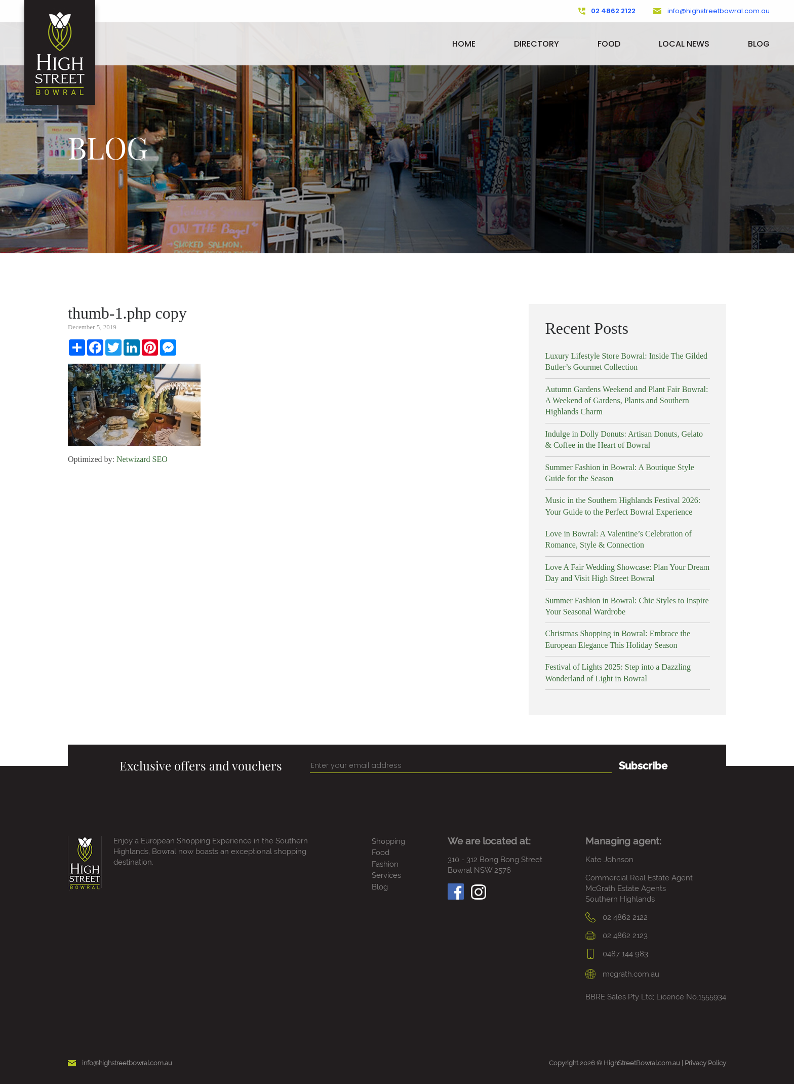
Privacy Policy (705, 1063)
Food (609, 44)
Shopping (388, 841)
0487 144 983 (616, 953)
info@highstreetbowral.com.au (711, 11)
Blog (759, 44)
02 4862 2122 (607, 11)
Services (386, 875)
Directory (536, 44)
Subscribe (643, 766)
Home (463, 44)
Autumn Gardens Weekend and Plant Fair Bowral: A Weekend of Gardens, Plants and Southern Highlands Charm (626, 400)
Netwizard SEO (142, 459)
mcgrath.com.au (622, 974)
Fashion (385, 864)
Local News (684, 44)
